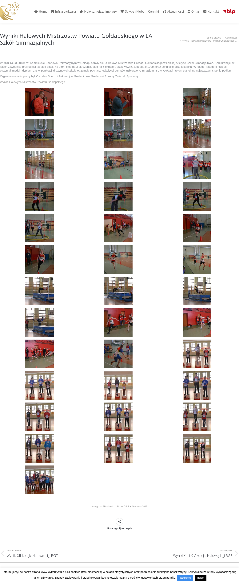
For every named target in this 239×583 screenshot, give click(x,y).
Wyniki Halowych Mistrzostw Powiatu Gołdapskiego (32, 82)
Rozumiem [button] (185, 577)
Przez (123, 506)
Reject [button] (200, 577)
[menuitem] (40, 11)
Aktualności (108, 506)
